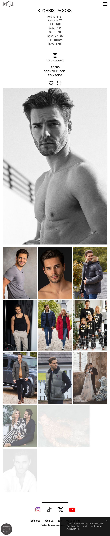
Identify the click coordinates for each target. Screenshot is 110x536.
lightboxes (35, 436)
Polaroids (55, 75)
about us (49, 436)
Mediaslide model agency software (55, 440)
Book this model (55, 71)
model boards (73, 436)
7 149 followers (55, 57)
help (60, 436)
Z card (55, 67)
